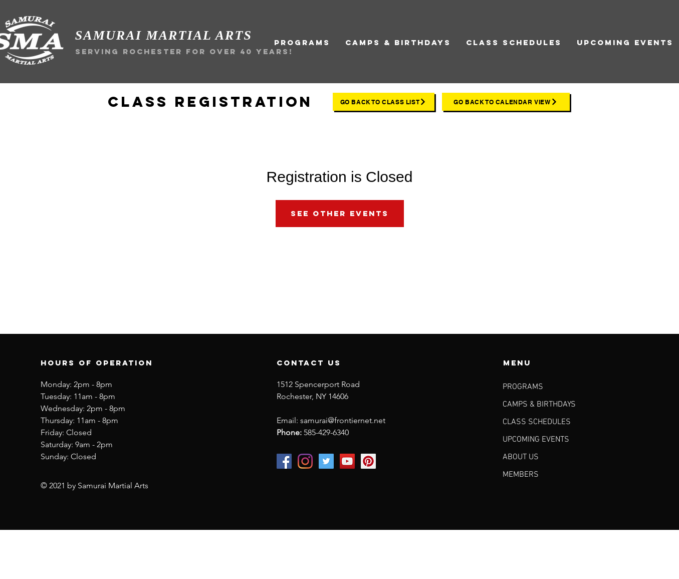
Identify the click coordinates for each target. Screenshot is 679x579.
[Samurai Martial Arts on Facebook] (284, 461)
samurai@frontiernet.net (342, 420)
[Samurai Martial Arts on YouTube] (347, 461)
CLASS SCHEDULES (537, 422)
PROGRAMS (523, 387)
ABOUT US (521, 457)
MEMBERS (521, 475)
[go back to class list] (383, 102)
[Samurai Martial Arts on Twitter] (326, 461)
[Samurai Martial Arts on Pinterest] (368, 461)
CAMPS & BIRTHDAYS (539, 405)
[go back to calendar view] (506, 102)
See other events (340, 213)
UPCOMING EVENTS (536, 440)
